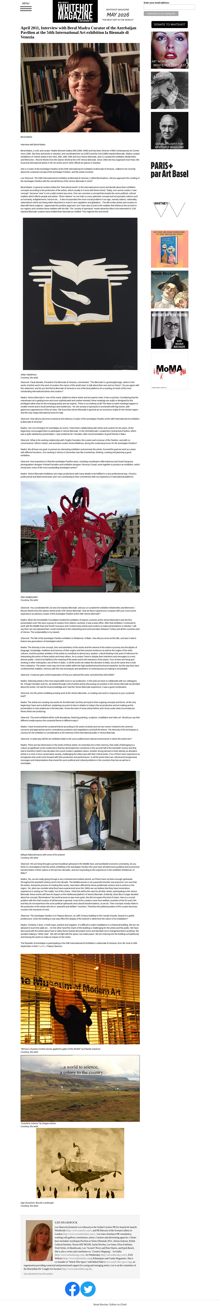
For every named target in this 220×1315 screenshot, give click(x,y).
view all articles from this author (38, 1274)
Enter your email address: (157, 3)
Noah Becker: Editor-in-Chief (110, 1304)
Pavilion (42, 946)
